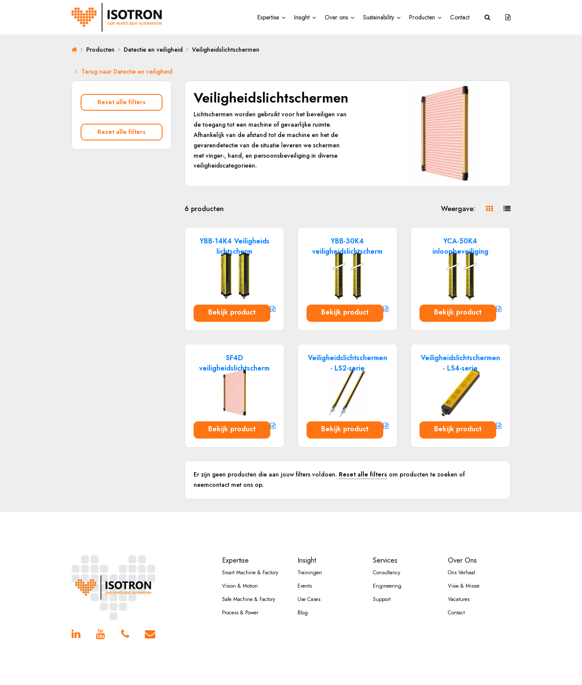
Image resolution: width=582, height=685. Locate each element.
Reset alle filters (121, 102)
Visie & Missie (463, 586)
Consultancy (386, 572)
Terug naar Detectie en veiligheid (123, 71)
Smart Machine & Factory (250, 572)
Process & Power (240, 612)
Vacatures (458, 599)
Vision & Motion (240, 586)
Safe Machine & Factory (248, 599)
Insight (302, 17)
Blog (302, 612)
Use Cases (308, 599)
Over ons (336, 17)
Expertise (268, 17)
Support (382, 599)
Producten (422, 17)
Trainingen (309, 572)
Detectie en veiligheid (153, 49)
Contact (459, 17)
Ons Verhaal (461, 572)
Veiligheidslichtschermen (226, 49)
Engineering (387, 586)
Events (304, 586)
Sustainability (378, 17)
